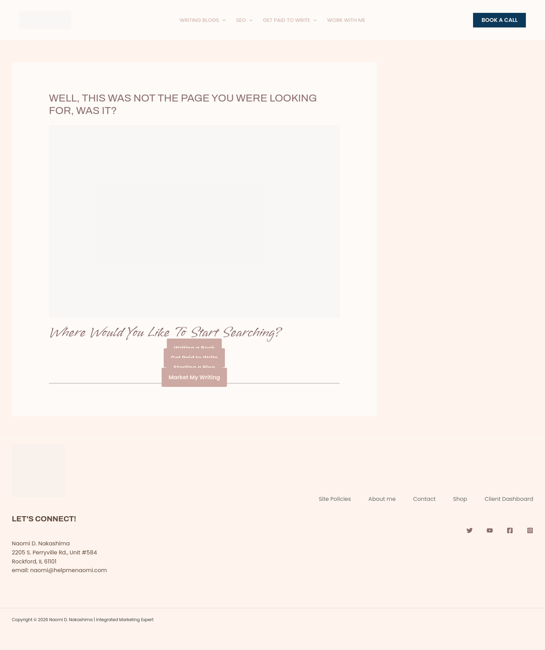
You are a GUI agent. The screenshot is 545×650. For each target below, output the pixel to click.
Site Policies (335, 499)
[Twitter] (469, 530)
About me (382, 499)
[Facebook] (510, 530)
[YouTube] (490, 530)
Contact (424, 499)
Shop (460, 499)
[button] (499, 20)
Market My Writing (194, 377)
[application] (222, 20)
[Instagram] (530, 530)
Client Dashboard (509, 499)
